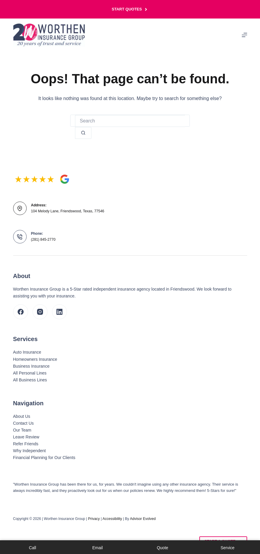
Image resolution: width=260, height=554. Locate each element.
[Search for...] (130, 121)
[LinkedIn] (59, 311)
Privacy (94, 519)
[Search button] (83, 133)
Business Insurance (31, 366)
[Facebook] (20, 311)
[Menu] (244, 35)
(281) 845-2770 (43, 239)
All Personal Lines (30, 373)
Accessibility (112, 519)
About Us (21, 416)
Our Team (22, 430)
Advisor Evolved (143, 519)
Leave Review (26, 437)
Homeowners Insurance (35, 359)
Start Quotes (130, 9)
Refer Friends (26, 443)
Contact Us (23, 423)
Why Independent (29, 450)
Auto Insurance (27, 352)
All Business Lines (30, 379)
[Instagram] (40, 311)
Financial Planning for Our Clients (44, 457)
